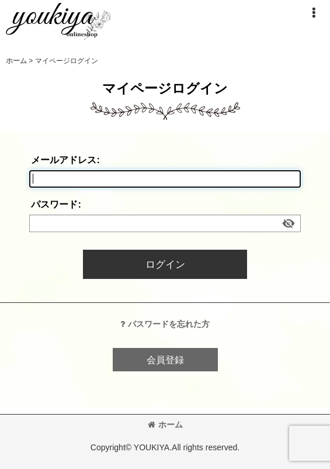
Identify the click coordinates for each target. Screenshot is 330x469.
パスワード (54, 204)
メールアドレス (63, 159)
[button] (313, 13)
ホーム (165, 424)
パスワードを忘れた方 (165, 324)
